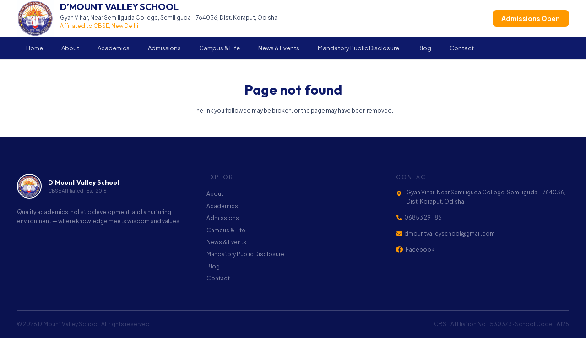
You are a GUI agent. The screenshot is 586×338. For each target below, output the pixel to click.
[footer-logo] (29, 186)
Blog (213, 266)
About (214, 193)
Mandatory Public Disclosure (245, 254)
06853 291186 (423, 217)
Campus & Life (225, 230)
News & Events (226, 242)
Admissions (222, 218)
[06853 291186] (400, 217)
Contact (218, 278)
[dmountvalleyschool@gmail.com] (400, 233)
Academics (222, 206)
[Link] (147, 18)
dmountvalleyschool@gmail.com (449, 233)
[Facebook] (399, 249)
